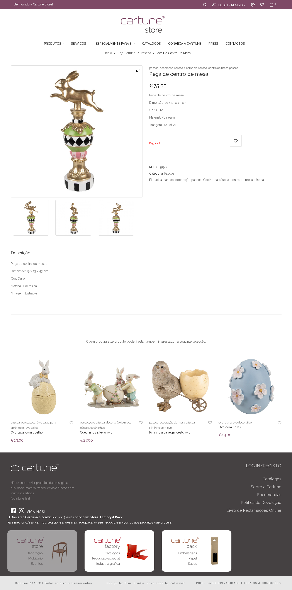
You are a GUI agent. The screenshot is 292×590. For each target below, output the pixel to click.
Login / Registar (228, 5)
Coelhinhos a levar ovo (96, 432)
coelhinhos (97, 427)
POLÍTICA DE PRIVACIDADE (218, 583)
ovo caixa (32, 427)
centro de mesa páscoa (223, 68)
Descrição (21, 252)
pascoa (153, 68)
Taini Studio (134, 583)
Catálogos (151, 43)
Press (213, 43)
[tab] (22, 254)
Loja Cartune (126, 53)
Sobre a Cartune (266, 487)
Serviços (78, 43)
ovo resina (225, 422)
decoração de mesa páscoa (177, 422)
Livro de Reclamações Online (254, 510)
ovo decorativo (242, 422)
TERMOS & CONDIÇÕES (262, 583)
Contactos (235, 43)
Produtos (52, 43)
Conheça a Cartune (184, 43)
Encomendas (269, 494)
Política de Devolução (261, 502)
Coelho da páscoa (195, 68)
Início (108, 53)
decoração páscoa (171, 68)
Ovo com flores (230, 427)
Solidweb (177, 583)
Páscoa (146, 53)
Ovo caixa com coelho (27, 432)
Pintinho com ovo (160, 427)
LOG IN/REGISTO (263, 465)
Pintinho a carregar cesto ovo (169, 432)
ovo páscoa (28, 422)
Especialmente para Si (114, 43)
